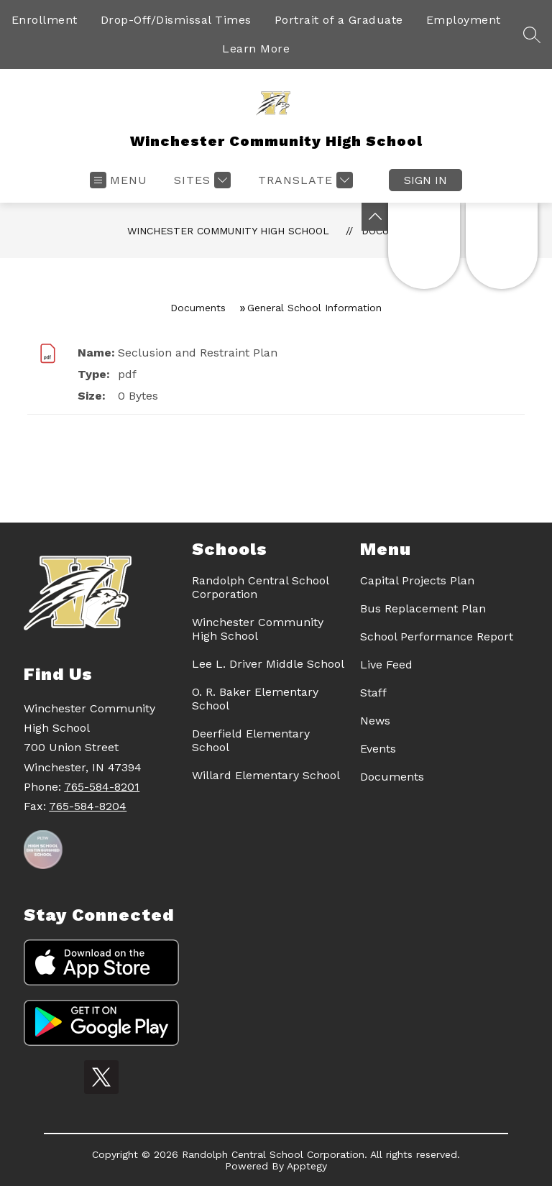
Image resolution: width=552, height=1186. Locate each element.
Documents (198, 307)
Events (378, 748)
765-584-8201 (101, 787)
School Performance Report (436, 636)
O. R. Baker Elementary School (255, 698)
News (375, 720)
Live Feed (386, 664)
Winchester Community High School (228, 230)
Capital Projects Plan (417, 580)
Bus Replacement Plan (423, 608)
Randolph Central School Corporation (260, 587)
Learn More (256, 48)
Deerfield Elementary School (251, 740)
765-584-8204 (87, 806)
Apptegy (307, 1166)
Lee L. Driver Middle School (268, 664)
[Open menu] (118, 180)
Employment (463, 20)
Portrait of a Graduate (339, 20)
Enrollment (45, 20)
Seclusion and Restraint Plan (197, 352)
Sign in (425, 180)
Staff (373, 692)
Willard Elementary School (266, 775)
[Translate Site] (303, 180)
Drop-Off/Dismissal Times (176, 20)
